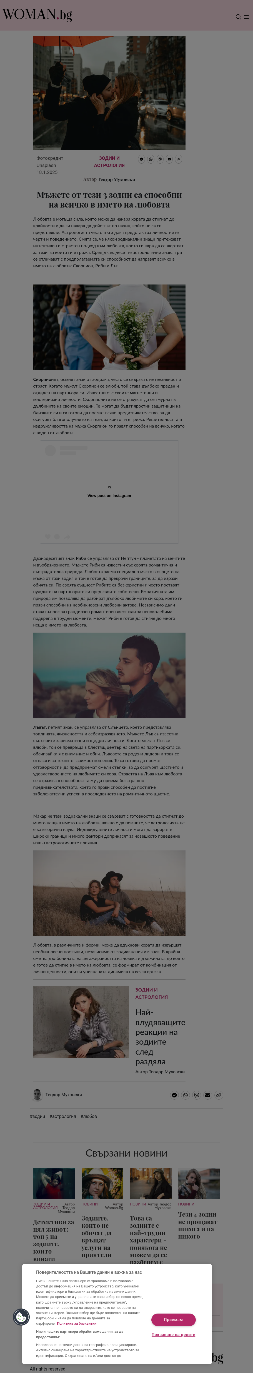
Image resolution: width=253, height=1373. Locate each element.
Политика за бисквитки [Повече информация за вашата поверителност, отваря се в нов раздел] (76, 1323)
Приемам (173, 1319)
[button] (21, 1317)
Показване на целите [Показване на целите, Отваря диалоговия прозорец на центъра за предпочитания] (173, 1334)
